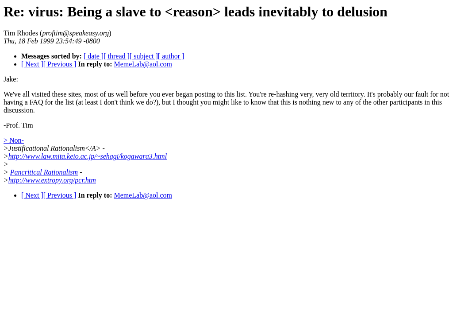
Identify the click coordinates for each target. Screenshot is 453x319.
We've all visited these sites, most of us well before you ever (89, 94)
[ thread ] (117, 56)
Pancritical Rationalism (44, 172)
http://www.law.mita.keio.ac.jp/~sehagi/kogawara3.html (87, 156)
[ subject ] (144, 56)
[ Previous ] (60, 64)
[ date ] (94, 56)
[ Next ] (32, 64)
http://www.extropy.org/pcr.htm (52, 180)
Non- (16, 140)
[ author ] (171, 56)
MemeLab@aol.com (143, 64)
